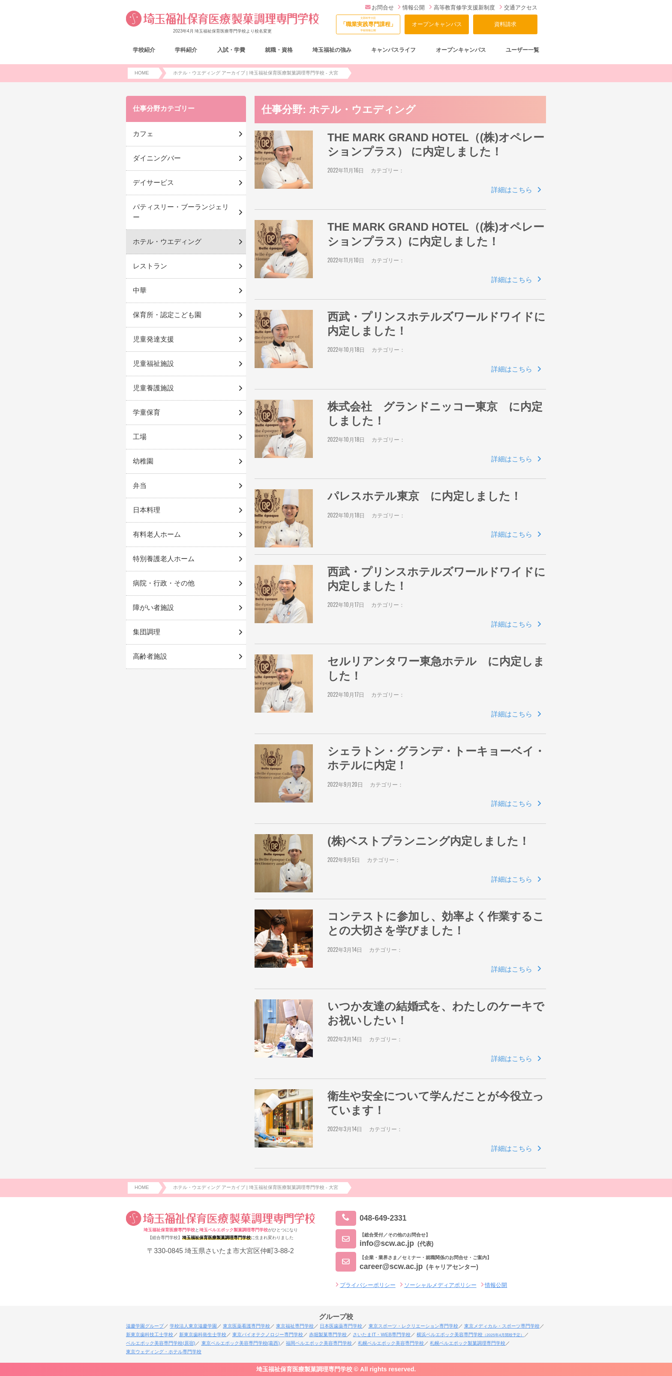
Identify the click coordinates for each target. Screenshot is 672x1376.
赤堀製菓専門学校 (328, 1334)
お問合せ (379, 7)
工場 (140, 436)
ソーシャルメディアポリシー (440, 1285)
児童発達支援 (153, 339)
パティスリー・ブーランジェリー (181, 212)
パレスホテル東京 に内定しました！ (424, 496)
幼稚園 (143, 461)
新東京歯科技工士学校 (149, 1334)
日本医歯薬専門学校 (341, 1325)
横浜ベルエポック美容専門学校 (470, 1334)
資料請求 (505, 24)
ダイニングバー (157, 158)
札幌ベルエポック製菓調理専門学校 (467, 1343)
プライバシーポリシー (368, 1285)
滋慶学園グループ (145, 1325)
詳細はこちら (511, 189)
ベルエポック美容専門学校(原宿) (160, 1343)
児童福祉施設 (153, 363)
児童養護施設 (153, 388)
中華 (140, 290)
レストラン (150, 266)
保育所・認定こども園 (167, 314)
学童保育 (146, 412)
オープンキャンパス (437, 24)
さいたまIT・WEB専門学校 (381, 1334)
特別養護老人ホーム (164, 558)
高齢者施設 (150, 656)
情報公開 (411, 7)
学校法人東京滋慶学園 (193, 1325)
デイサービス (153, 182)
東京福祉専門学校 (295, 1325)
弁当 (140, 485)
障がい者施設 (153, 607)
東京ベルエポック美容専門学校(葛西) (240, 1343)
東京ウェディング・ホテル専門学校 (163, 1351)
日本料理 (146, 510)
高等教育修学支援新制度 (462, 7)
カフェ (143, 133)
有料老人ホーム (157, 534)
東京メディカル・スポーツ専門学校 (502, 1325)
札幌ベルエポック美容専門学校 (391, 1343)
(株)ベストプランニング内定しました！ (428, 841)
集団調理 (146, 632)
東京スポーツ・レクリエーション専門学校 (413, 1325)
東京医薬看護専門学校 (246, 1325)
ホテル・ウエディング (167, 241)
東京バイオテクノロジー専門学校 (267, 1334)
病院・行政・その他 (164, 583)
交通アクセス (518, 7)
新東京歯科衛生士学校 (202, 1334)
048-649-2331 (371, 1218)
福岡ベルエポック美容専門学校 (319, 1343)
